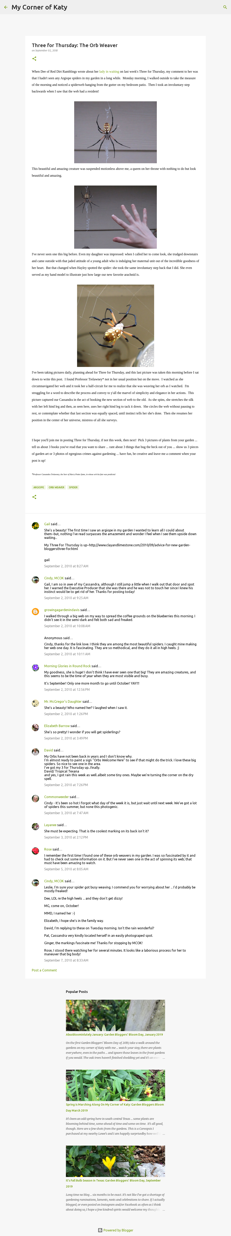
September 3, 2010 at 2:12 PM (66, 837)
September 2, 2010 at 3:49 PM (66, 738)
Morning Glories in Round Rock (67, 666)
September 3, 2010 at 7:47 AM (66, 813)
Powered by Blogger (115, 1230)
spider (73, 487)
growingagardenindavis (62, 610)
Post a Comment (44, 970)
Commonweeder (56, 797)
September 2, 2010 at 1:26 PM (66, 714)
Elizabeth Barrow (57, 726)
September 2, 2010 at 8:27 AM (66, 566)
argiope (38, 487)
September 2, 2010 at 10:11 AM (67, 654)
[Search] (73, 7)
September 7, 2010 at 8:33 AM (66, 960)
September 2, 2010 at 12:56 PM (67, 689)
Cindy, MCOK (54, 578)
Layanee (50, 825)
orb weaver (56, 487)
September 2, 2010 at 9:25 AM (66, 598)
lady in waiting (109, 71)
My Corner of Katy (39, 7)
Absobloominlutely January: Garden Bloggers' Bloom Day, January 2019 (114, 1034)
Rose (48, 849)
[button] (34, 59)
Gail (47, 524)
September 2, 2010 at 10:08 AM (67, 626)
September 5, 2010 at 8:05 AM (66, 869)
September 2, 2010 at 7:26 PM (66, 785)
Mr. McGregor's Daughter (63, 701)
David (48, 750)
